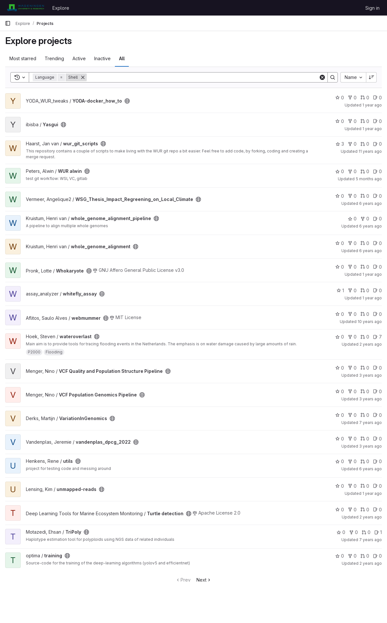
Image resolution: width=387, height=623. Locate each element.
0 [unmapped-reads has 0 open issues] (377, 486)
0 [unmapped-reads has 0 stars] (339, 486)
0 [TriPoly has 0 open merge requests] (366, 532)
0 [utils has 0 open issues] (377, 461)
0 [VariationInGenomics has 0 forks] (352, 415)
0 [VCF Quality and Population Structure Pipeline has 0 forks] (352, 368)
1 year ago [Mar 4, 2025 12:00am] (372, 274)
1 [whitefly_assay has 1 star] (340, 290)
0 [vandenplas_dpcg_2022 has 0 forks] (352, 438)
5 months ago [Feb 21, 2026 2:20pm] (369, 178)
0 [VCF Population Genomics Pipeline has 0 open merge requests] (364, 391)
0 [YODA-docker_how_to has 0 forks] (352, 97)
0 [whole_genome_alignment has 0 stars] (339, 243)
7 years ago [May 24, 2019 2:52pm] (370, 422)
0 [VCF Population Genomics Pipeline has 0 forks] (352, 391)
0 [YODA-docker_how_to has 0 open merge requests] (364, 97)
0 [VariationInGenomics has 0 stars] (339, 415)
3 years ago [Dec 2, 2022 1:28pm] (370, 446)
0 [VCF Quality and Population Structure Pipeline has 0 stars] (339, 368)
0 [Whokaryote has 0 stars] (339, 267)
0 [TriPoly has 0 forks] (353, 532)
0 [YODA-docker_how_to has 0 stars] (339, 97)
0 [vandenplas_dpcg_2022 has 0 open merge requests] (364, 438)
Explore (60, 8)
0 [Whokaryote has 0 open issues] (377, 267)
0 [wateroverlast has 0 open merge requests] (364, 336)
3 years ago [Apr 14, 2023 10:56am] (370, 398)
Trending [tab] (54, 58)
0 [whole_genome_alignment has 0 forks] (352, 243)
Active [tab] (79, 58)
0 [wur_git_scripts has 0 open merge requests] (364, 144)
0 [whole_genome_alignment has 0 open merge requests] (364, 243)
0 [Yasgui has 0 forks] (352, 121)
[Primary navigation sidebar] (8, 23)
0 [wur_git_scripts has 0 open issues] (377, 144)
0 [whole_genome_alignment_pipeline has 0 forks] (364, 218)
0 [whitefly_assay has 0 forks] (352, 290)
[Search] (202, 77)
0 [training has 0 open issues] (377, 556)
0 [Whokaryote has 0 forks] (352, 267)
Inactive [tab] (102, 58)
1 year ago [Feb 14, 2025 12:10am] (372, 297)
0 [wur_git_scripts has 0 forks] (352, 144)
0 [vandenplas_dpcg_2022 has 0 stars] (339, 438)
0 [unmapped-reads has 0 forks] (352, 486)
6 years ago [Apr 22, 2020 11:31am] (370, 226)
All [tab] (122, 58)
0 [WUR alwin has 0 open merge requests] (364, 171)
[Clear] (322, 77)
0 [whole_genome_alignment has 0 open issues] (377, 243)
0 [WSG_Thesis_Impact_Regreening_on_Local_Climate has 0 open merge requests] (364, 196)
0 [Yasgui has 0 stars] (339, 121)
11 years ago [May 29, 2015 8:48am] (370, 151)
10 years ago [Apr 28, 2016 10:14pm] (370, 321)
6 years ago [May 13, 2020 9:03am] (370, 468)
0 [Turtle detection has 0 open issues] (377, 509)
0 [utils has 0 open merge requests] (364, 461)
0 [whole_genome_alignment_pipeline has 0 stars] (352, 218)
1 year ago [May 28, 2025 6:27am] (372, 105)
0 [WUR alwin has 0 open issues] (377, 171)
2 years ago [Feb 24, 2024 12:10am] (370, 517)
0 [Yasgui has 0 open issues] (377, 121)
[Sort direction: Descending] (371, 77)
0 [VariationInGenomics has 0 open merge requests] (364, 415)
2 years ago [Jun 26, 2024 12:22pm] (370, 344)
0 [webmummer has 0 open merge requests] (364, 314)
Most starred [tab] (22, 58)
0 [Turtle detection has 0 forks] (352, 509)
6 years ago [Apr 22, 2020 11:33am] (370, 250)
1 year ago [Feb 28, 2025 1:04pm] (372, 128)
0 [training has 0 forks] (352, 556)
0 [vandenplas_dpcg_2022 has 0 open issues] (377, 438)
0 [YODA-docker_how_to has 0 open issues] (377, 97)
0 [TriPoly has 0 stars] (341, 532)
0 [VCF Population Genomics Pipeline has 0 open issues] (377, 391)
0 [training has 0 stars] (339, 556)
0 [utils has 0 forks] (352, 461)
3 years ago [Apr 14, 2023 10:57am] (370, 375)
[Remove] (83, 77)
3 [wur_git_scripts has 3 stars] (340, 144)
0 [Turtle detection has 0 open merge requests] (364, 509)
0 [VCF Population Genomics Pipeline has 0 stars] (339, 391)
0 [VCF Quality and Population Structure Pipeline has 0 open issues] (377, 368)
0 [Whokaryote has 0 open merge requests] (364, 267)
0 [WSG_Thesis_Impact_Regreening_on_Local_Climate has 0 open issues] (377, 196)
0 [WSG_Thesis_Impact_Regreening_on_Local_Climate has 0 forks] (352, 196)
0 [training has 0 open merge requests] (364, 556)
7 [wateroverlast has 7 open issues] (377, 336)
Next (204, 580)
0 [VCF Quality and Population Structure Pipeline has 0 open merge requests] (364, 368)
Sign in (372, 8)
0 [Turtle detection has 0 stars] (339, 509)
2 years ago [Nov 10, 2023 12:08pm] (370, 563)
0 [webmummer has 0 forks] (352, 314)
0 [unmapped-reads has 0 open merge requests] (364, 486)
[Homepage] (25, 8)
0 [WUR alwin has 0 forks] (352, 171)
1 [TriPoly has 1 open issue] (378, 532)
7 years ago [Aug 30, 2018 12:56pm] (370, 539)
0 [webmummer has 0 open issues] (377, 314)
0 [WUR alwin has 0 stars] (339, 171)
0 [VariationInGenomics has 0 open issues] (377, 415)
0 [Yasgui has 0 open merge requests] (364, 121)
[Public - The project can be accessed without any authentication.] (127, 101)
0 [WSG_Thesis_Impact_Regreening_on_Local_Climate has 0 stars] (339, 196)
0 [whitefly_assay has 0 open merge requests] (364, 290)
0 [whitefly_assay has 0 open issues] (377, 290)
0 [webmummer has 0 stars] (339, 314)
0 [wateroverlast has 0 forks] (352, 336)
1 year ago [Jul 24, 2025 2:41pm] (372, 493)
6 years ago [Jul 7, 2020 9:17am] (370, 203)
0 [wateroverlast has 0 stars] (339, 336)
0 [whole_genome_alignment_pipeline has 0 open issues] (377, 218)
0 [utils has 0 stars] (339, 461)
